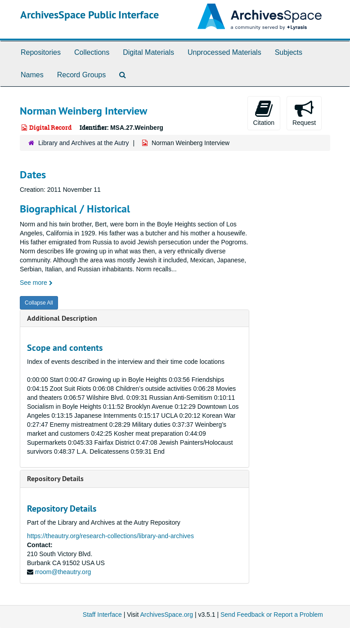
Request (304, 112)
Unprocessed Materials (224, 52)
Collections (91, 52)
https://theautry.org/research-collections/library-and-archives (110, 536)
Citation (263, 112)
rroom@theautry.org (63, 571)
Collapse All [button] (39, 303)
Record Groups (81, 75)
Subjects (288, 52)
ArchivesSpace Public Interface (89, 15)
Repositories (41, 52)
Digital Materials (148, 52)
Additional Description (62, 318)
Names (32, 75)
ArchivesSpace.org (166, 614)
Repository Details (55, 478)
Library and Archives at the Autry (83, 142)
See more (36, 282)
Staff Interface (102, 614)
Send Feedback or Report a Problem (271, 614)
